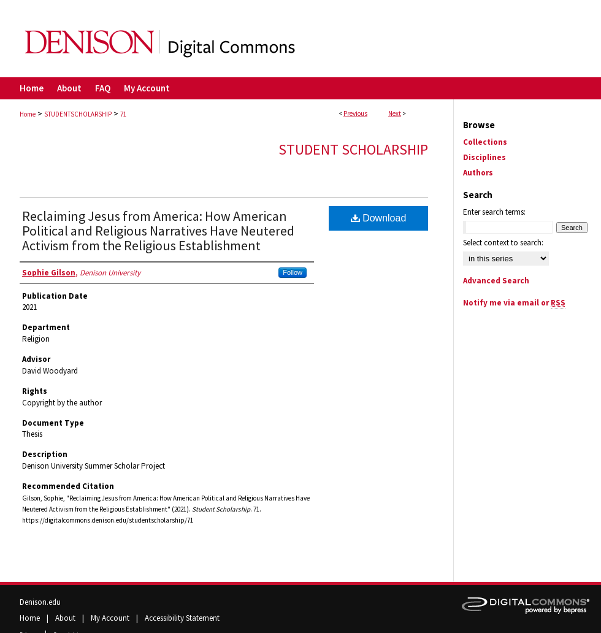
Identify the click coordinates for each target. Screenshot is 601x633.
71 (123, 114)
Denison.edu (40, 602)
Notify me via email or (514, 302)
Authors (478, 172)
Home (28, 114)
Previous (355, 113)
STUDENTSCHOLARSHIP (78, 114)
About (66, 618)
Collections (485, 142)
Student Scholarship (353, 149)
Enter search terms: (494, 212)
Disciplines (484, 157)
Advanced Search (496, 280)
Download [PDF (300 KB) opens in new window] (379, 218)
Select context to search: (503, 242)
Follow (292, 272)
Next (394, 113)
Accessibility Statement (182, 618)
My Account (111, 618)
